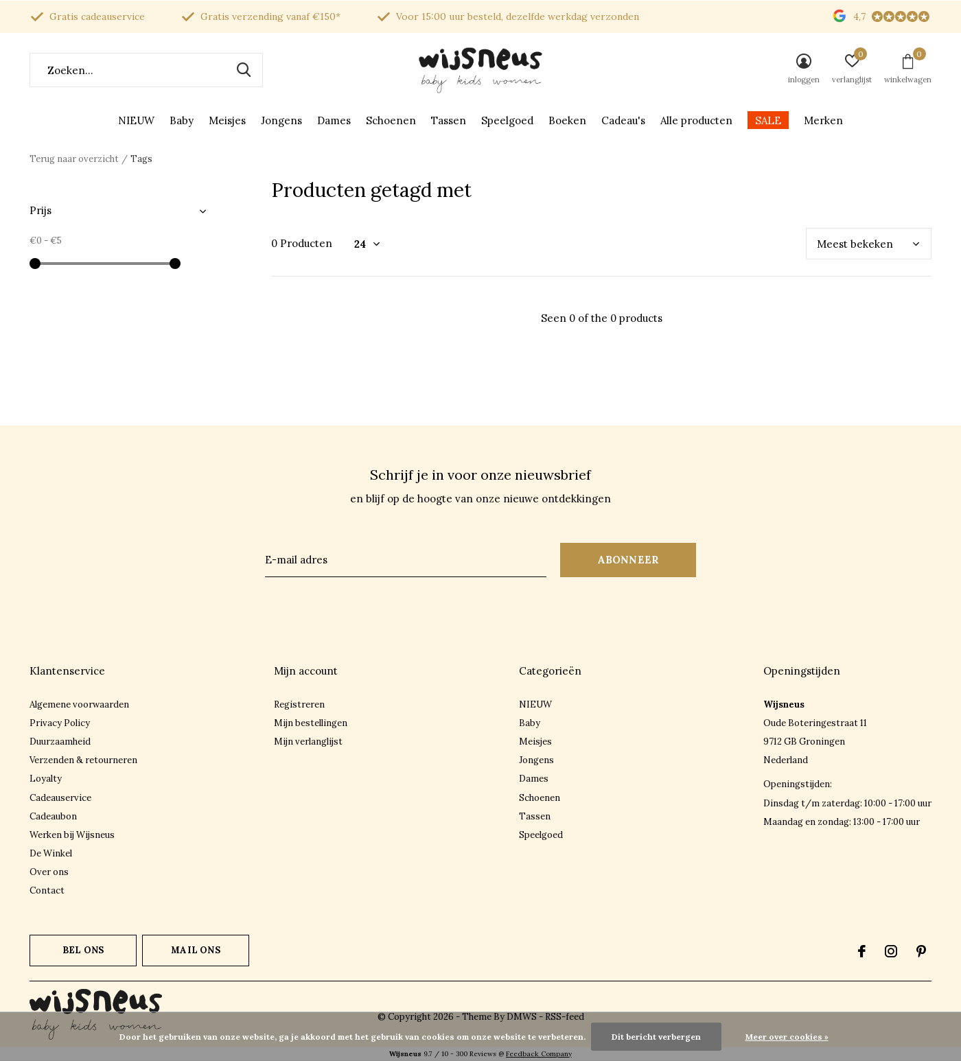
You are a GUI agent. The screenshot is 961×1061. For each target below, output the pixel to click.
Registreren (299, 704)
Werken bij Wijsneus (72, 835)
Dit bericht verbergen (656, 1036)
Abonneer (628, 559)
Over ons (49, 872)
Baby (182, 120)
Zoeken (243, 70)
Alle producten (696, 120)
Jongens (281, 120)
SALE (768, 120)
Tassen (448, 120)
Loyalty (46, 778)
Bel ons (83, 950)
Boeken (567, 120)
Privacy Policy (60, 723)
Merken (823, 120)
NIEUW (136, 120)
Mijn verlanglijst (308, 741)
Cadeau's (623, 120)
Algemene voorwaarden (79, 704)
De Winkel (51, 853)
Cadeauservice (60, 798)
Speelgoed (507, 120)
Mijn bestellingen (310, 723)
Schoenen (391, 120)
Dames (334, 120)
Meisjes (227, 120)
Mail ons (195, 950)
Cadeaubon (53, 816)
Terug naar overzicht (74, 159)
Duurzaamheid (60, 741)
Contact (47, 890)
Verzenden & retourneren (83, 760)
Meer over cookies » (787, 1036)
